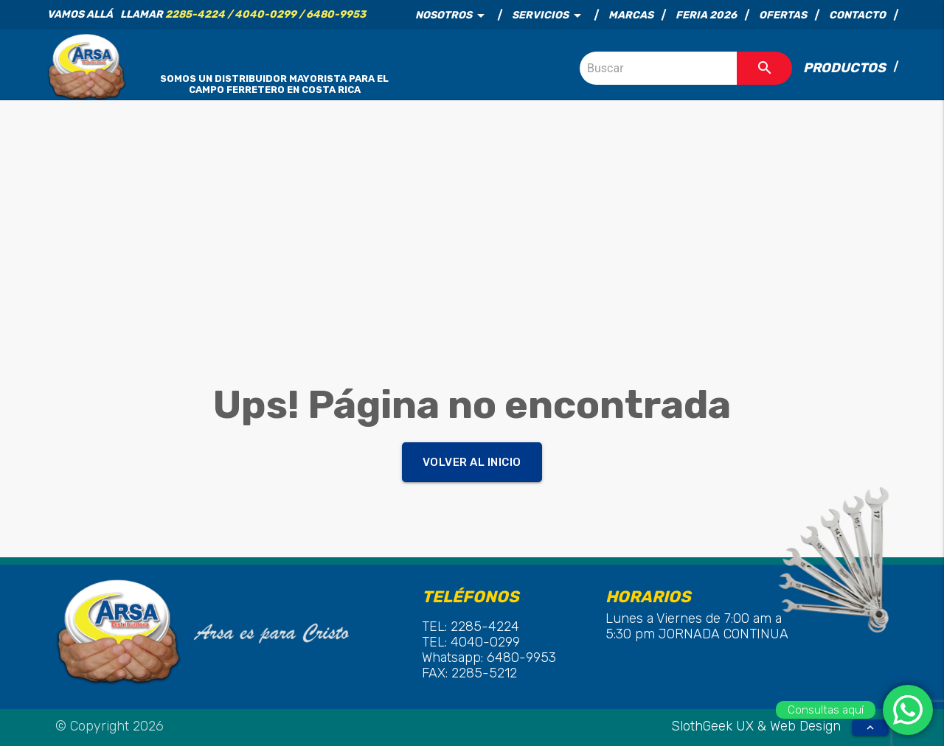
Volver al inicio (472, 462)
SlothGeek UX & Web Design (757, 726)
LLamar (243, 14)
